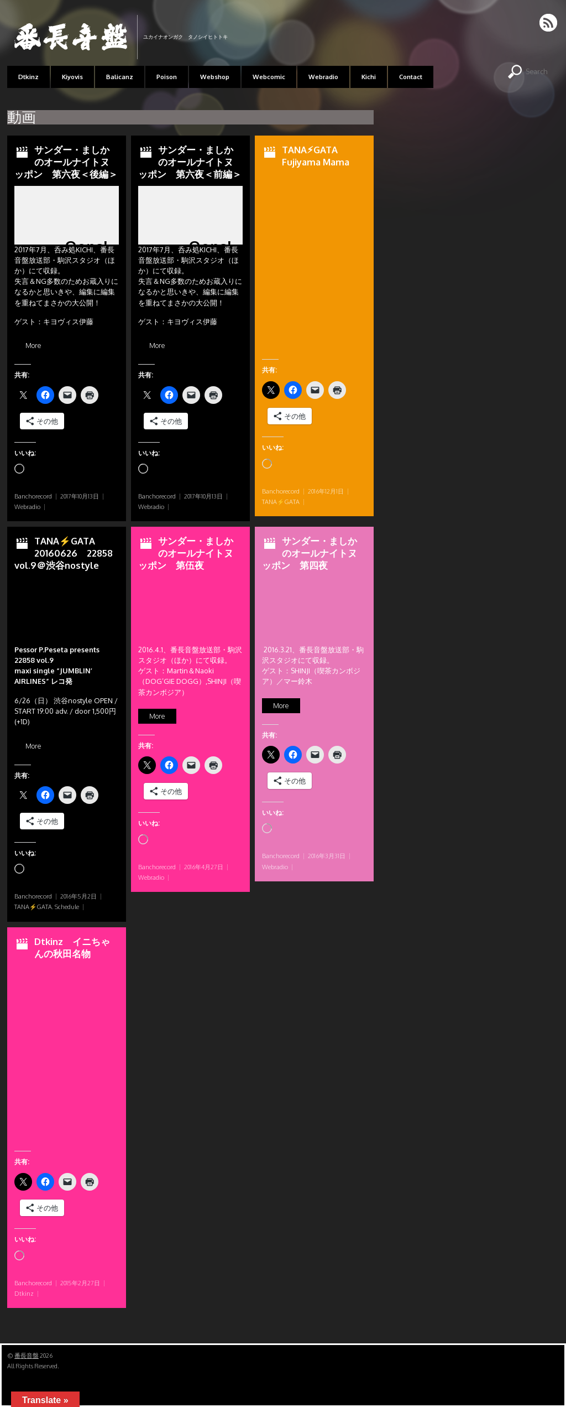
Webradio (323, 76)
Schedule (67, 907)
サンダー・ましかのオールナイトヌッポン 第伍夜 (185, 553)
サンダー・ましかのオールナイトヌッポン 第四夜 (309, 553)
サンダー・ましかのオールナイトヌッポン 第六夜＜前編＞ (190, 162)
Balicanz (119, 76)
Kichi (368, 76)
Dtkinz (28, 76)
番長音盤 (26, 1355)
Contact (410, 76)
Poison (166, 76)
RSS (549, 22)
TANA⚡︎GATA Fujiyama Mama (315, 156)
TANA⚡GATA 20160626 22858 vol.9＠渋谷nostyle (63, 553)
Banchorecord (33, 496)
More (33, 345)
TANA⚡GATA (281, 502)
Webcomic (269, 76)
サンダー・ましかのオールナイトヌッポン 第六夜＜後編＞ (66, 162)
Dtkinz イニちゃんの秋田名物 (72, 947)
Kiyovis (72, 76)
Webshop (214, 76)
